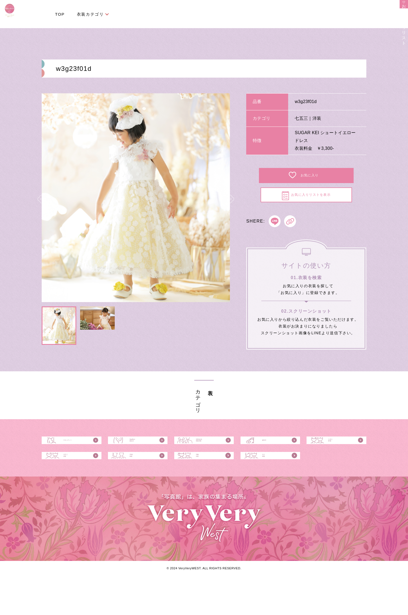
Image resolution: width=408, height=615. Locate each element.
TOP (59, 14)
